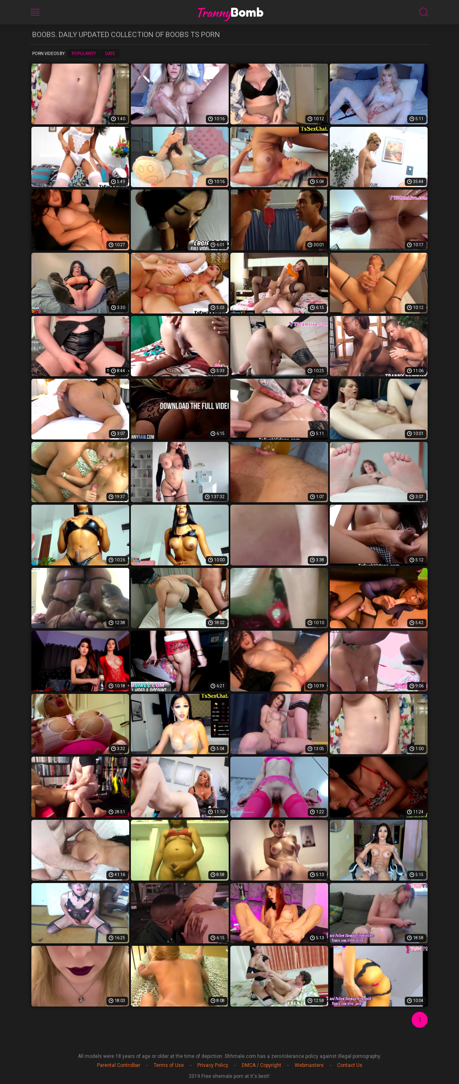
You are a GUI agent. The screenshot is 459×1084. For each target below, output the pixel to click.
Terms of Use (169, 1065)
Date (110, 53)
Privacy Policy (212, 1065)
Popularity (84, 53)
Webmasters (309, 1065)
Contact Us (349, 1065)
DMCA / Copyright (261, 1065)
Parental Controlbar (118, 1065)
